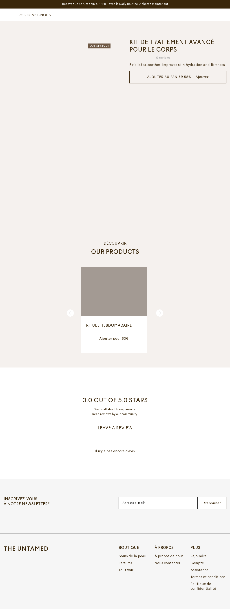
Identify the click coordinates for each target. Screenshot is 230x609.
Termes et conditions (208, 577)
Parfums (125, 563)
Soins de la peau (132, 556)
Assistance (199, 570)
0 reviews (163, 58)
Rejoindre (198, 556)
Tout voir (126, 570)
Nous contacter (167, 563)
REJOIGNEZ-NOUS (34, 15)
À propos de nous (169, 556)
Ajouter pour (113, 338)
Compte (197, 563)
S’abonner (212, 503)
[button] (9, 14)
